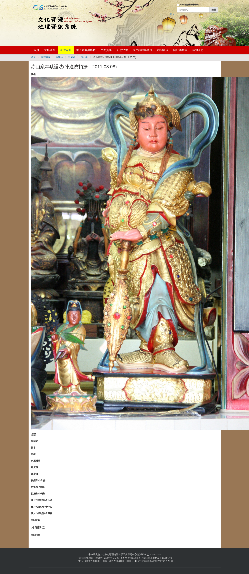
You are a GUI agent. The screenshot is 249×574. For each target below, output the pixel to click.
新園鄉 (71, 57)
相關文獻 (35, 520)
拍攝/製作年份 (38, 480)
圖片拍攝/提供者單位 (41, 506)
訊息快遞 (122, 50)
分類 (33, 434)
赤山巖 (84, 57)
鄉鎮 (33, 454)
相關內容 (35, 535)
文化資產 (49, 50)
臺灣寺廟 (65, 50)
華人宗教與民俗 (86, 50)
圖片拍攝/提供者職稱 (41, 513)
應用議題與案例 (142, 50)
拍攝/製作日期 (38, 493)
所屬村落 (35, 460)
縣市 (33, 447)
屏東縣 (59, 57)
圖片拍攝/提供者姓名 (41, 500)
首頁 (36, 50)
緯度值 (34, 474)
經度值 (34, 467)
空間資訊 (106, 50)
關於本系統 (180, 50)
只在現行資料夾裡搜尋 (189, 4)
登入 (172, 14)
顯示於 (34, 441)
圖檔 (33, 74)
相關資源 (162, 50)
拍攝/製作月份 (38, 487)
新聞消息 (197, 50)
